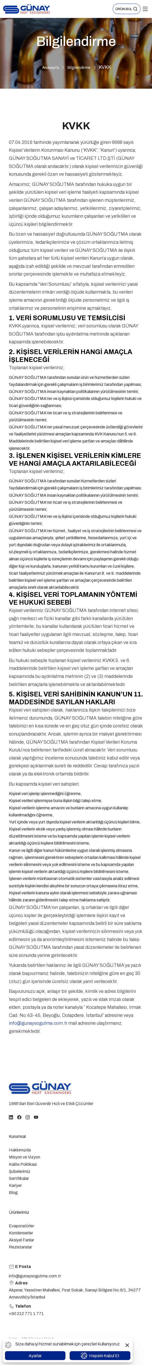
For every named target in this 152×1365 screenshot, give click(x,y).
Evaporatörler (21, 1226)
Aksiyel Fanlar (21, 1240)
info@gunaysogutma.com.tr (38, 1023)
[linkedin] (11, 1116)
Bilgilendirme (78, 67)
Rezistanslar (20, 1247)
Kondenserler (21, 1233)
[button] (127, 9)
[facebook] (19, 1116)
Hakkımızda (20, 1150)
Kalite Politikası (23, 1164)
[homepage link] (40, 1087)
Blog (13, 1192)
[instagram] (28, 1116)
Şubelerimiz (19, 1171)
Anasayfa (50, 67)
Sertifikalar (19, 1178)
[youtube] (36, 1116)
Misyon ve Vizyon (24, 1157)
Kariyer (15, 1185)
